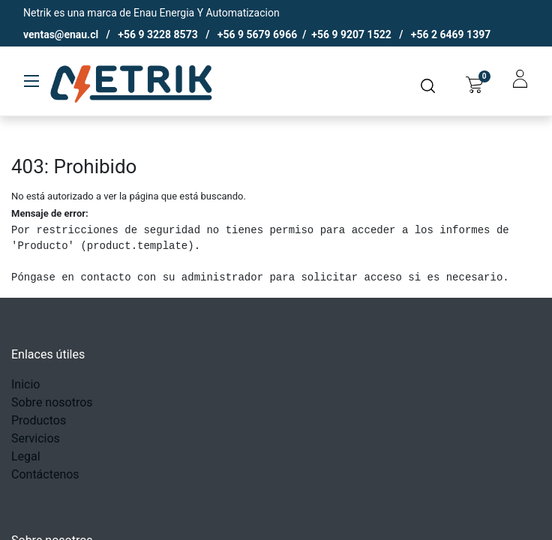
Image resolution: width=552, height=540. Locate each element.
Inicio (25, 384)
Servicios (35, 438)
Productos (38, 420)
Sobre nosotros (52, 402)
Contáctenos (45, 474)
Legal (25, 456)
